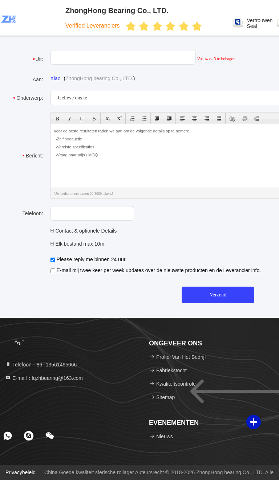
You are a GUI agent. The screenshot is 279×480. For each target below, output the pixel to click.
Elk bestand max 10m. (78, 244)
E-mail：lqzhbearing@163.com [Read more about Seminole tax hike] (44, 378)
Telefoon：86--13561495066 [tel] (41, 365)
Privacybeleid (20, 472)
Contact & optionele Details (83, 231)
